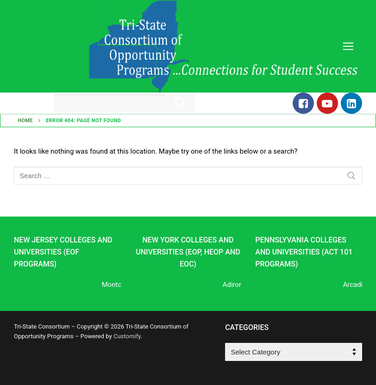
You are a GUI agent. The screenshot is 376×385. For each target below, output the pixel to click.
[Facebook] (303, 103)
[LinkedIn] (351, 103)
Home (25, 121)
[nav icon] (348, 46)
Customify (127, 336)
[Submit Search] (180, 103)
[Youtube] (327, 103)
